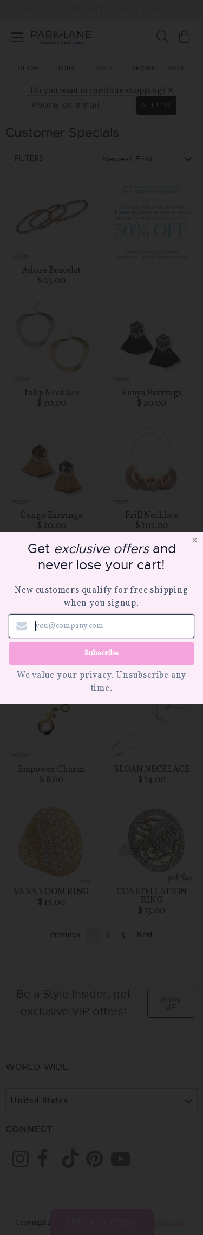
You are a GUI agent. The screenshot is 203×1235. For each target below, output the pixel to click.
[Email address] (101, 626)
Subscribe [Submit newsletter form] (101, 653)
